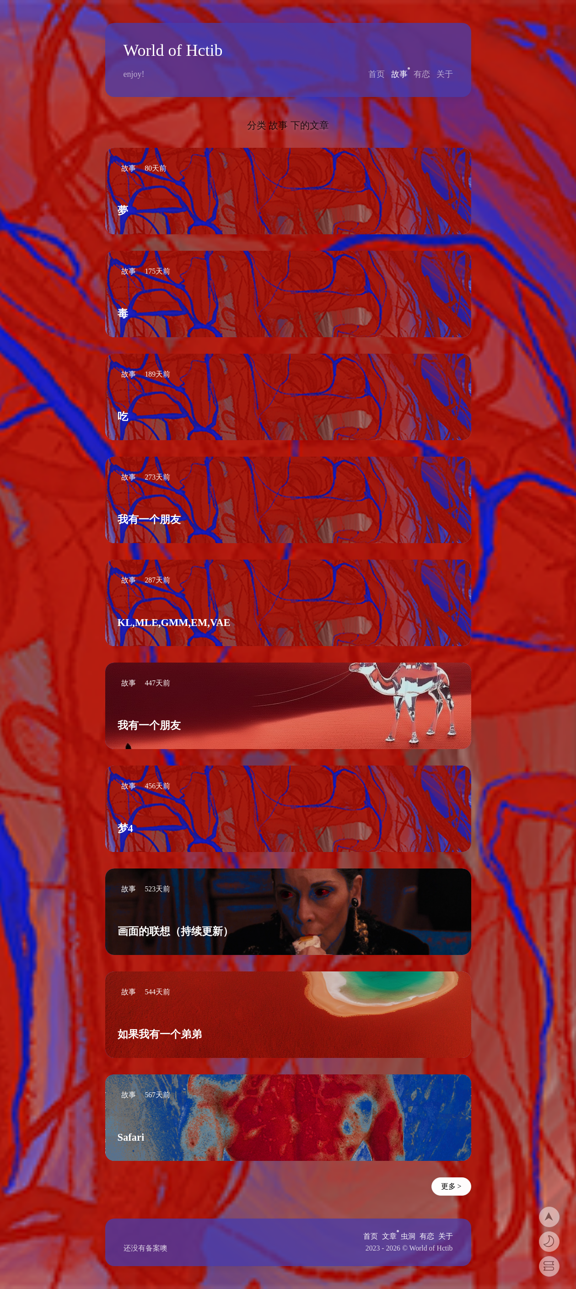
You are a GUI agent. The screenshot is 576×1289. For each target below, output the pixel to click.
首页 (376, 74)
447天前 (157, 683)
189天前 (157, 374)
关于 (444, 74)
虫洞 (408, 1236)
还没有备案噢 (145, 1248)
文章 (389, 1236)
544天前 (157, 992)
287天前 (157, 580)
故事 (399, 74)
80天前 (156, 168)
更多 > (451, 1186)
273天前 (157, 477)
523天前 (157, 889)
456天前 (157, 786)
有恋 (422, 74)
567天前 (157, 1095)
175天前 (157, 271)
